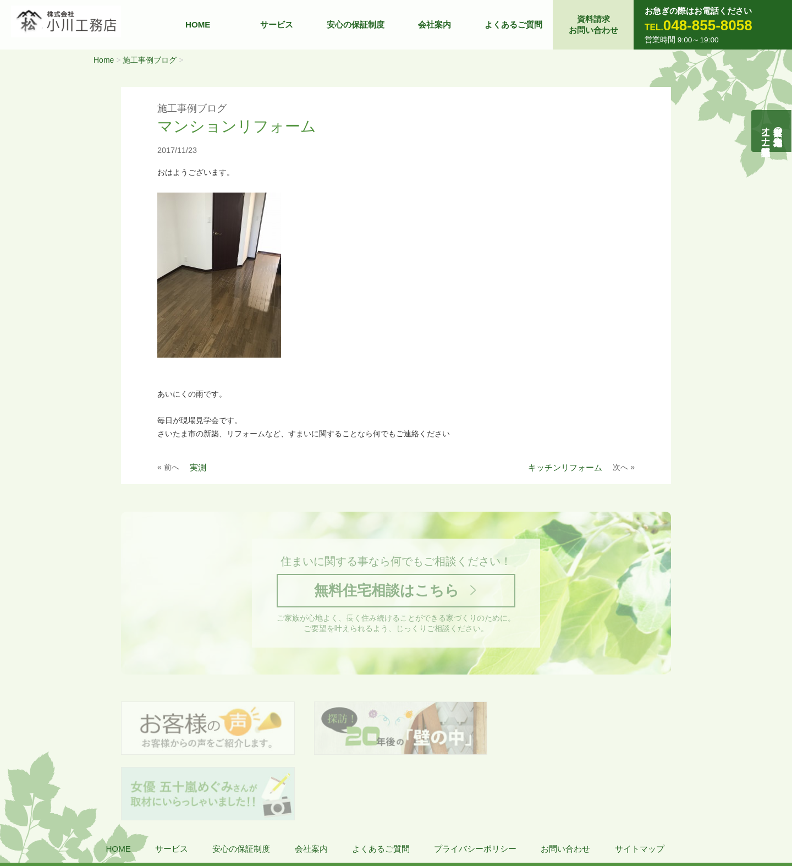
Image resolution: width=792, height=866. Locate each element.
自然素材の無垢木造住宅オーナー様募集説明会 (772, 131)
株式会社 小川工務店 (83, 817)
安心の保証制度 (355, 24)
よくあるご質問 (513, 24)
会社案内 (434, 24)
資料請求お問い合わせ (593, 24)
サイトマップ (639, 785)
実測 (198, 467)
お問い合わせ (565, 785)
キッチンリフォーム (565, 467)
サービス (276, 24)
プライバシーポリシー (475, 785)
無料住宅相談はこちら (386, 590)
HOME (198, 24)
